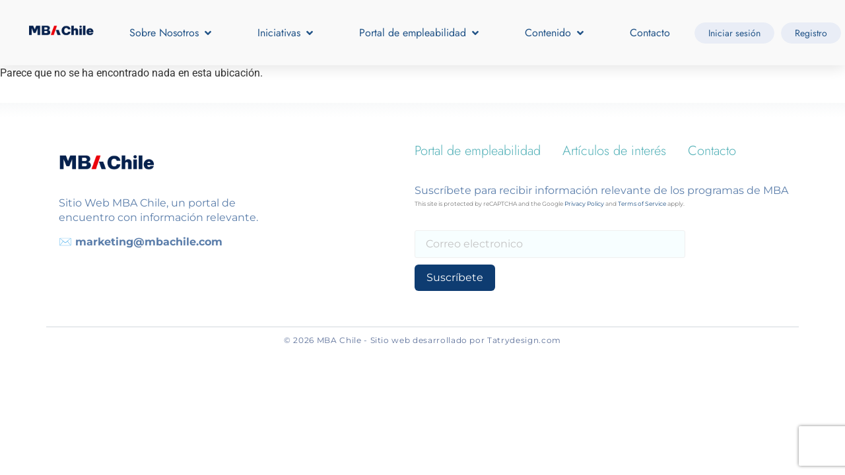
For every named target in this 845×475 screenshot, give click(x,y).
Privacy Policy (584, 203)
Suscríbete (453, 277)
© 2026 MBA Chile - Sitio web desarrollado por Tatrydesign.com (422, 340)
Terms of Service (642, 203)
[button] (172, 33)
